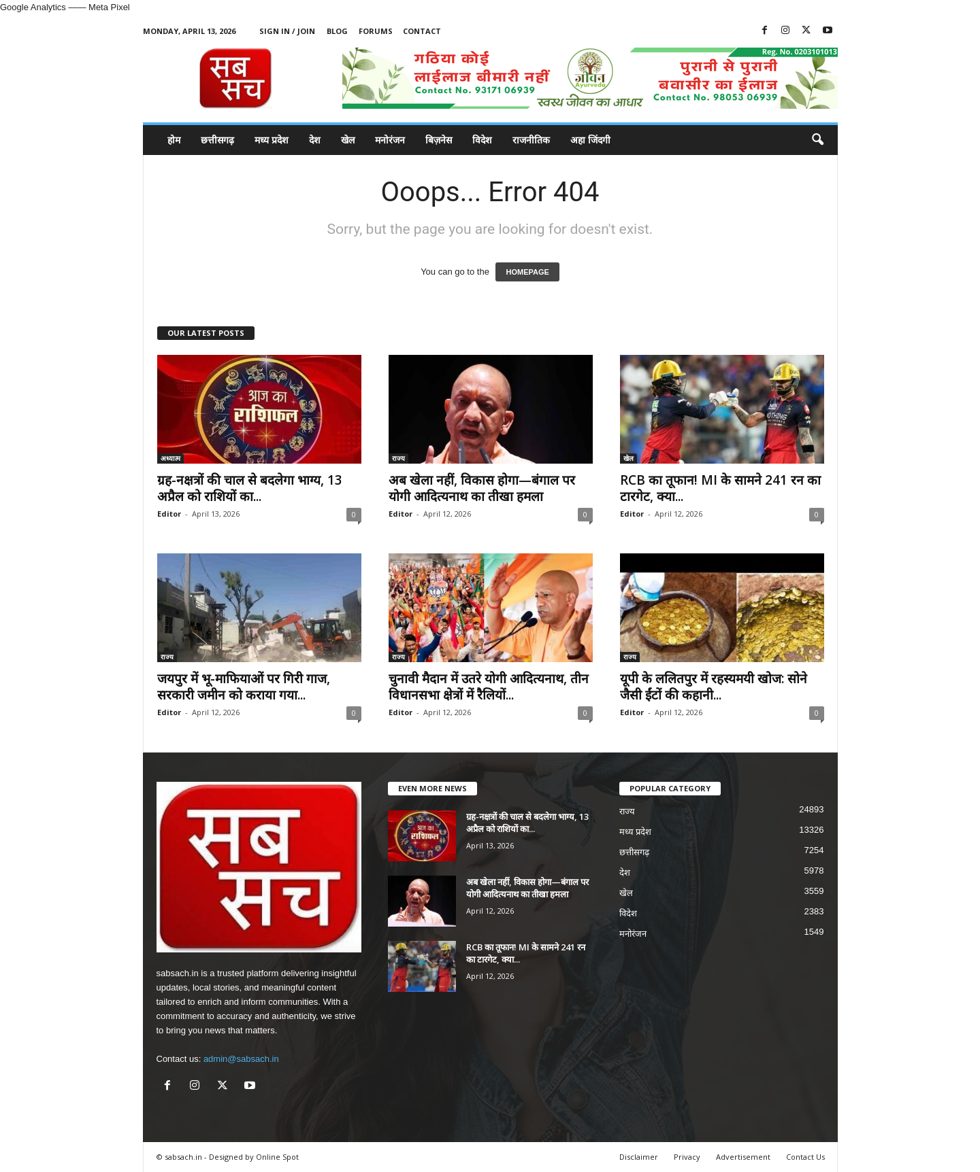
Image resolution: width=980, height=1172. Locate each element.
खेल (348, 139)
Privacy (687, 1157)
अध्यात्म (170, 458)
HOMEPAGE (527, 272)
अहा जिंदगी (590, 139)
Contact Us (805, 1157)
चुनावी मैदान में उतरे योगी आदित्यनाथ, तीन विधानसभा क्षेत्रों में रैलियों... (489, 687)
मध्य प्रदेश (272, 139)
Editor (169, 514)
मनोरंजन (390, 139)
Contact (422, 31)
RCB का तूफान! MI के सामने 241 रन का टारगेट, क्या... (720, 488)
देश (315, 139)
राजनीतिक (531, 139)
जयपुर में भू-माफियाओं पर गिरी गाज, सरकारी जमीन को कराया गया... (243, 687)
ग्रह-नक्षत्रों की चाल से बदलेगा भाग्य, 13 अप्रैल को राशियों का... (249, 488)
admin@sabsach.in (241, 1059)
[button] (817, 140)
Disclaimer (638, 1157)
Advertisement (743, 1157)
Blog (337, 31)
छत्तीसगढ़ (217, 139)
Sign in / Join (287, 31)
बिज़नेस (438, 139)
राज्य (398, 458)
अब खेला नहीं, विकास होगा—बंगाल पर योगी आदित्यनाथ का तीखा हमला (482, 488)
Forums (376, 31)
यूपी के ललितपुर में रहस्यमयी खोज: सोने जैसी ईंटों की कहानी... (713, 687)
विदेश (482, 139)
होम (173, 139)
